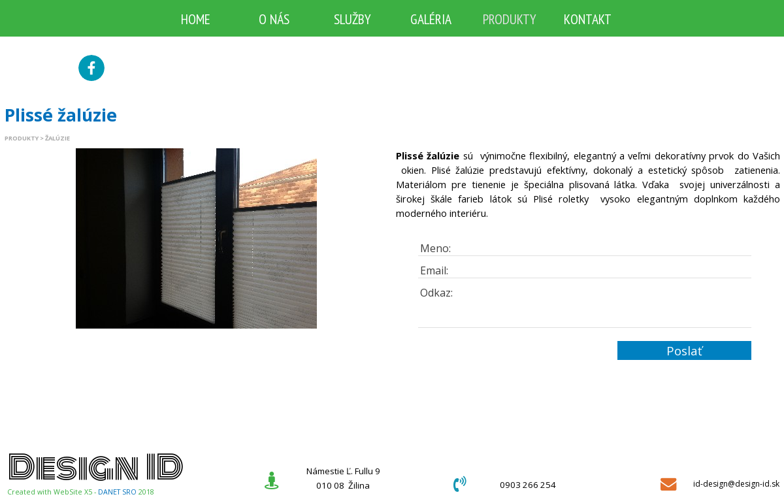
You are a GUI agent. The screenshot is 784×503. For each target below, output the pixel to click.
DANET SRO (117, 491)
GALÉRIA (430, 19)
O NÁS (274, 19)
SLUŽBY (352, 19)
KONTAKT (588, 19)
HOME (195, 19)
